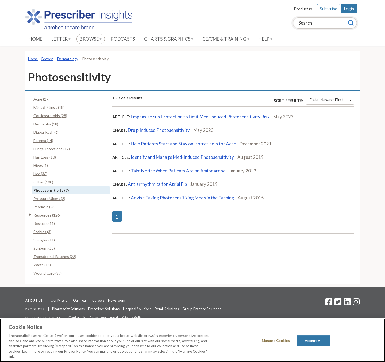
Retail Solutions (167, 309)
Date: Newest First (330, 99)
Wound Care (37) (47, 273)
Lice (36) (40, 173)
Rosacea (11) (44, 223)
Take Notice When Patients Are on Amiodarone (178, 171)
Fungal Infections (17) (51, 149)
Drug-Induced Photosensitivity (159, 130)
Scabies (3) (42, 231)
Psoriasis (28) (44, 207)
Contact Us (77, 317)
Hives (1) (40, 165)
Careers (98, 300)
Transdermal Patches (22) (54, 256)
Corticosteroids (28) (50, 115)
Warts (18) (42, 265)
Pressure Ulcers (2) (49, 198)
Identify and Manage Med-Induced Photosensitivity (182, 157)
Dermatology (67, 59)
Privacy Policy (132, 317)
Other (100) (43, 182)
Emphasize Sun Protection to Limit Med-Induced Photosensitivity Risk (200, 117)
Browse (91, 39)
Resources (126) (47, 215)
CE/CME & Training (225, 39)
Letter (61, 39)
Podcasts (123, 39)
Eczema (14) (43, 140)
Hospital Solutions (137, 309)
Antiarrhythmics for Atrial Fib (157, 184)
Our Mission (60, 300)
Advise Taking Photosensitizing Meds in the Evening (182, 198)
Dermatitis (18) (45, 124)
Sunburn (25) (44, 248)
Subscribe (328, 8)
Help (265, 39)
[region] (192, 340)
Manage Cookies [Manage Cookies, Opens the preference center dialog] (276, 340)
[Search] (351, 22)
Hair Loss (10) (44, 157)
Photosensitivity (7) (51, 190)
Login (349, 8)
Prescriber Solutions (104, 309)
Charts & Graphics (168, 39)
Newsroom (116, 300)
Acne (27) (41, 99)
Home (35, 39)
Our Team (81, 300)
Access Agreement (103, 317)
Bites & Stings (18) (48, 107)
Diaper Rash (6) (46, 132)
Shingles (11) (44, 240)
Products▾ (303, 8)
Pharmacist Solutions (68, 309)
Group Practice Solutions (201, 309)
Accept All (313, 340)
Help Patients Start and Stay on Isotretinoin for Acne (183, 144)
